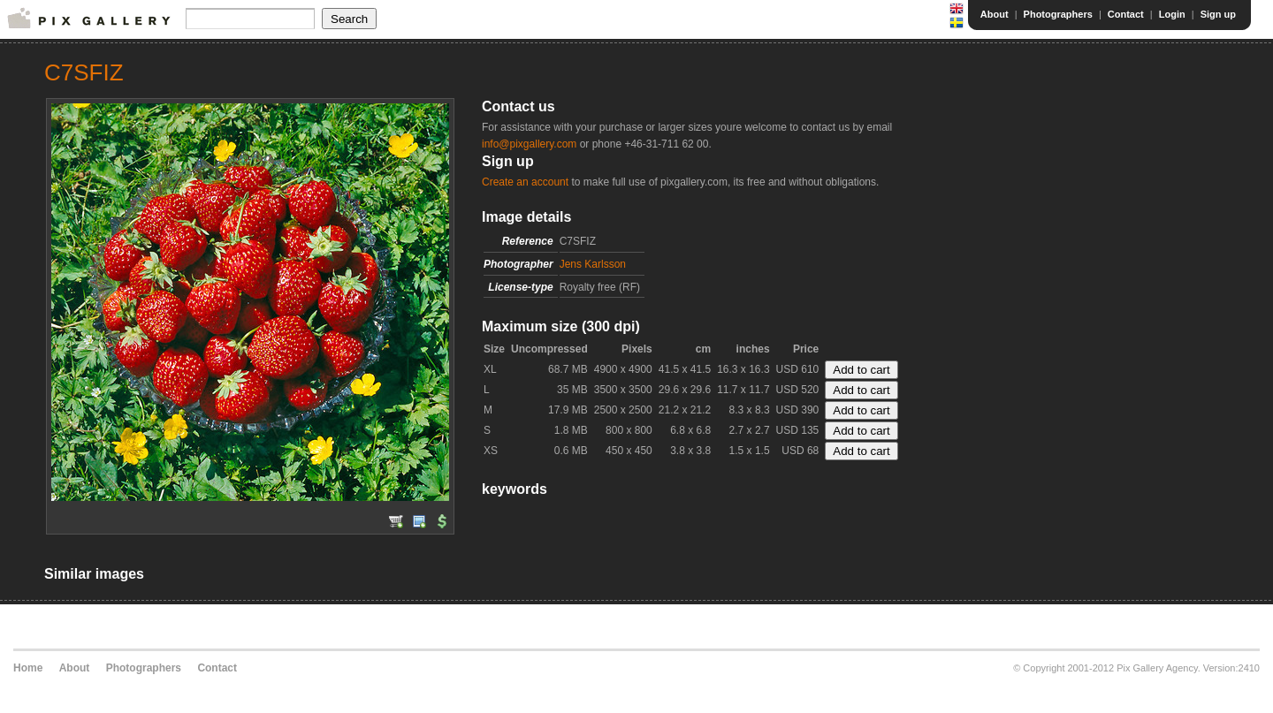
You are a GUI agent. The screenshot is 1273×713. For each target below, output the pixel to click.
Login (1172, 14)
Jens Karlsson (593, 264)
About (994, 14)
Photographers (1058, 14)
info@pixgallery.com (529, 144)
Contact (1126, 14)
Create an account (525, 182)
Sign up (1218, 14)
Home (27, 668)
